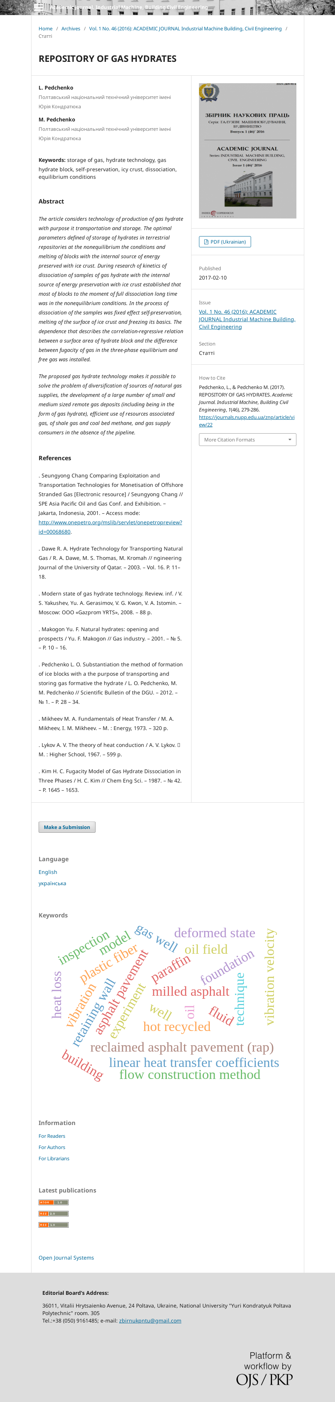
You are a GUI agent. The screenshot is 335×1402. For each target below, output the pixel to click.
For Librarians (54, 1158)
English (48, 871)
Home (45, 28)
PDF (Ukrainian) (227, 241)
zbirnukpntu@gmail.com (150, 1320)
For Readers (52, 1136)
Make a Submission (67, 827)
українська (52, 883)
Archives (70, 28)
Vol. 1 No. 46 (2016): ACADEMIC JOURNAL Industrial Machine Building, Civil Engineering (185, 28)
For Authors (52, 1147)
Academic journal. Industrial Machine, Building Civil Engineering (129, 7)
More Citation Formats (229, 439)
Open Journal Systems (66, 1257)
